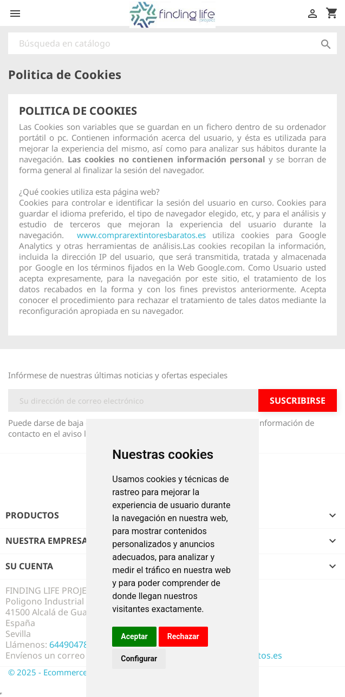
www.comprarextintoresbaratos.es (141, 234)
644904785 (71, 644)
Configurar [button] (139, 658)
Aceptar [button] (134, 636)
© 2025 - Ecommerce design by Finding (82, 672)
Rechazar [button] (183, 636)
